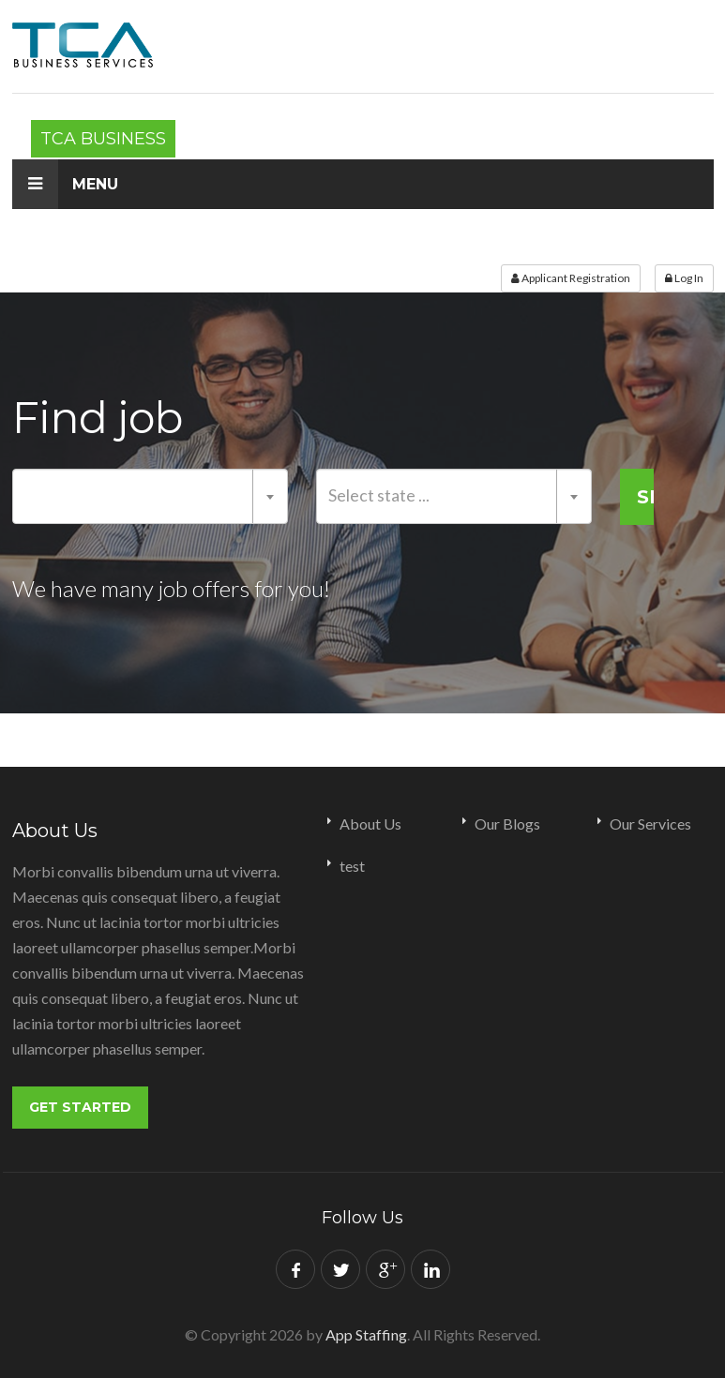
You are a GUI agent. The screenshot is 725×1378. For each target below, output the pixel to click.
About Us (370, 823)
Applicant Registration (570, 278)
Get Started (80, 1107)
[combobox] (150, 496)
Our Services (650, 823)
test (352, 866)
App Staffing (366, 1331)
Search (645, 497)
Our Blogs (507, 823)
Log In (684, 278)
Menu (65, 184)
